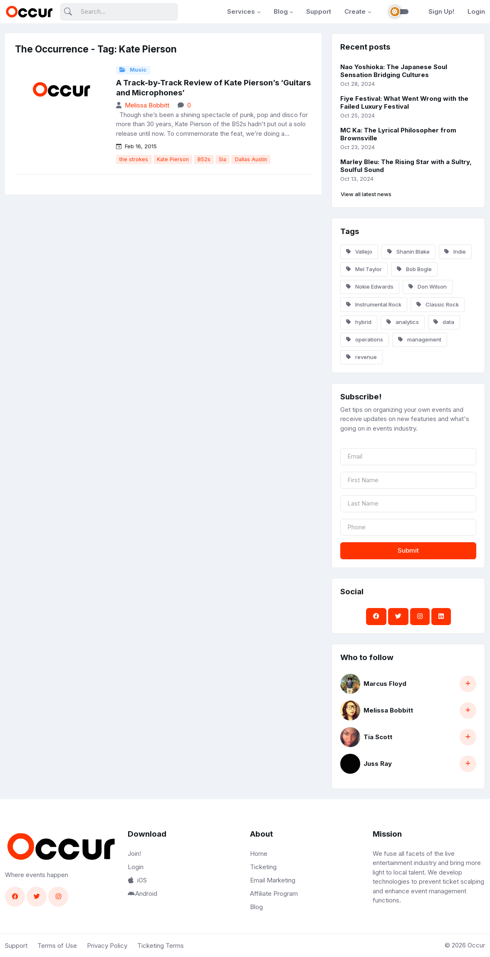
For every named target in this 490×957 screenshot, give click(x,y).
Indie (455, 251)
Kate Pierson (173, 159)
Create (355, 11)
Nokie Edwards (369, 286)
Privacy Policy (107, 946)
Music (132, 70)
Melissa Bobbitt (147, 105)
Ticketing (263, 867)
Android (143, 893)
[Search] (119, 11)
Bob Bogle (414, 269)
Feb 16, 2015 (136, 146)
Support (318, 11)
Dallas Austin (251, 159)
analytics (402, 322)
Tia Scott (378, 737)
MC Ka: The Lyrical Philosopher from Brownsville (398, 134)
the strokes (133, 159)
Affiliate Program (274, 893)
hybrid (358, 322)
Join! (134, 853)
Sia (222, 159)
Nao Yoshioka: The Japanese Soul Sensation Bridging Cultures (393, 71)
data (443, 322)
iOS (137, 880)
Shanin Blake (408, 251)
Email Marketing (272, 880)
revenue (361, 357)
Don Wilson (427, 286)
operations (364, 339)
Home (258, 853)
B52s (204, 159)
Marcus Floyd (385, 684)
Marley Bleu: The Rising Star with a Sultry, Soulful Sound (406, 166)
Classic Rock (437, 304)
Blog (281, 11)
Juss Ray (378, 764)
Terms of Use (57, 946)
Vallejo (359, 251)
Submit (408, 550)
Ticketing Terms (160, 946)
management (419, 339)
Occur (476, 945)
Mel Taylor (364, 269)
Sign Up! (441, 11)
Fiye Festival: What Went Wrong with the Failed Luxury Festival (404, 102)
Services (241, 11)
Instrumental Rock (373, 304)
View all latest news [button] (366, 194)
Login (476, 11)
